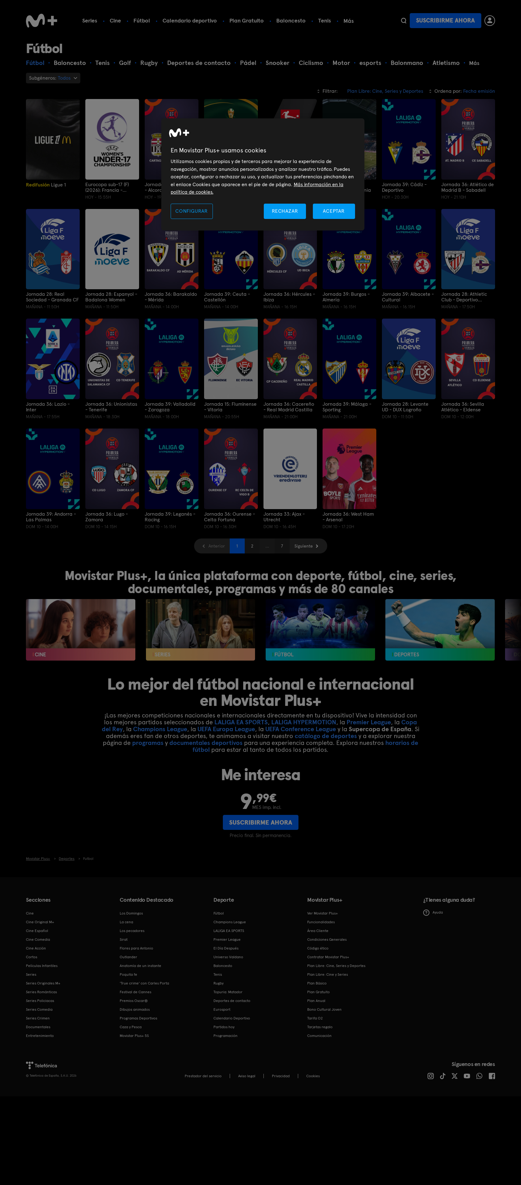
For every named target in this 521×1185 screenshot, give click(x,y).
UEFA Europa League (226, 728)
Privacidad (281, 1076)
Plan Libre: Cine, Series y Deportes (336, 966)
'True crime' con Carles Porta (144, 983)
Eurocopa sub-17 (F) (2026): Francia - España (107, 187)
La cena (126, 922)
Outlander (128, 957)
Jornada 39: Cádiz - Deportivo (404, 187)
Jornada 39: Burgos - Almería (346, 297)
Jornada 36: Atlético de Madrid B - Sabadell (467, 187)
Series (89, 20)
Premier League (369, 722)
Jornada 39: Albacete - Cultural (408, 297)
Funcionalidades (321, 922)
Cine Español (37, 931)
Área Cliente (317, 931)
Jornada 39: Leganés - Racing (170, 516)
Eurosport (221, 1009)
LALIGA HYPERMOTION (303, 722)
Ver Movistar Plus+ (322, 913)
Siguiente (303, 545)
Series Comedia (39, 1009)
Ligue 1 (46, 185)
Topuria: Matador (228, 992)
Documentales (38, 1027)
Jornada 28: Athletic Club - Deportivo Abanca (464, 297)
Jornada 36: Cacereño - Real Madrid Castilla (288, 407)
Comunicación (319, 1036)
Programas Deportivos (138, 1018)
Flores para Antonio (136, 948)
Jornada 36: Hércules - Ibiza (289, 297)
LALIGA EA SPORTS (241, 722)
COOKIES (313, 1076)
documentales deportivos (206, 742)
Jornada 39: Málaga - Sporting (347, 407)
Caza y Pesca (131, 1027)
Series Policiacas (40, 1001)
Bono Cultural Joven (324, 1009)
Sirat (124, 939)
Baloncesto (291, 20)
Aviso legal (246, 1076)
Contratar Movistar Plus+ (328, 957)
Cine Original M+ (40, 922)
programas (147, 742)
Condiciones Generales (327, 939)
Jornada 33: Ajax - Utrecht (284, 516)
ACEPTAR (334, 211)
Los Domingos (131, 913)
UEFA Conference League (300, 728)
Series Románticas (41, 992)
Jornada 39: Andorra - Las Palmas (51, 516)
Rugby (218, 983)
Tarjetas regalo (320, 1027)
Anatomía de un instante (140, 966)
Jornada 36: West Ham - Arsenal (348, 516)
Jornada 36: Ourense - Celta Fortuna (229, 516)
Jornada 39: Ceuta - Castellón (227, 297)
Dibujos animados (135, 1009)
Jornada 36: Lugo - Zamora (106, 516)
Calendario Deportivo (231, 1018)
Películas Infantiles (42, 966)
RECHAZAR (285, 211)
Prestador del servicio (203, 1076)
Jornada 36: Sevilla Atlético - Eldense (462, 407)
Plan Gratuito (246, 20)
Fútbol (141, 20)
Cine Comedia (38, 939)
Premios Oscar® (134, 1001)
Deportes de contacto (231, 1001)
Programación (225, 1036)
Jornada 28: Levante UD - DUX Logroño (405, 407)
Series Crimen (38, 1018)
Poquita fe (128, 974)
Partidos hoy (223, 1027)
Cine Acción (36, 948)
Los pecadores (132, 931)
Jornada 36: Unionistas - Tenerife (111, 407)
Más (348, 21)
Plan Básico (317, 983)
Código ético (317, 948)
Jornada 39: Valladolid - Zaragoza (170, 407)
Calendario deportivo (190, 20)
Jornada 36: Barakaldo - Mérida (171, 297)
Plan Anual (316, 1001)
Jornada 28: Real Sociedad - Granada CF (52, 297)
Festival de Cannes (135, 992)
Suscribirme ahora (445, 20)
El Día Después (225, 948)
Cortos (31, 957)
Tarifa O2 (315, 1018)
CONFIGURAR (191, 211)
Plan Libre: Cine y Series (327, 974)
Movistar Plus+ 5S (134, 1036)
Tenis (324, 20)
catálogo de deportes (326, 735)
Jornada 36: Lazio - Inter (48, 407)
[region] (262, 174)
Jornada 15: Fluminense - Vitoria (230, 407)
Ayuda (433, 912)
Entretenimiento (40, 1036)
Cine (115, 20)
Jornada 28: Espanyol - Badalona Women (111, 297)
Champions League (160, 728)
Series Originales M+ (43, 983)
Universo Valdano (228, 957)
